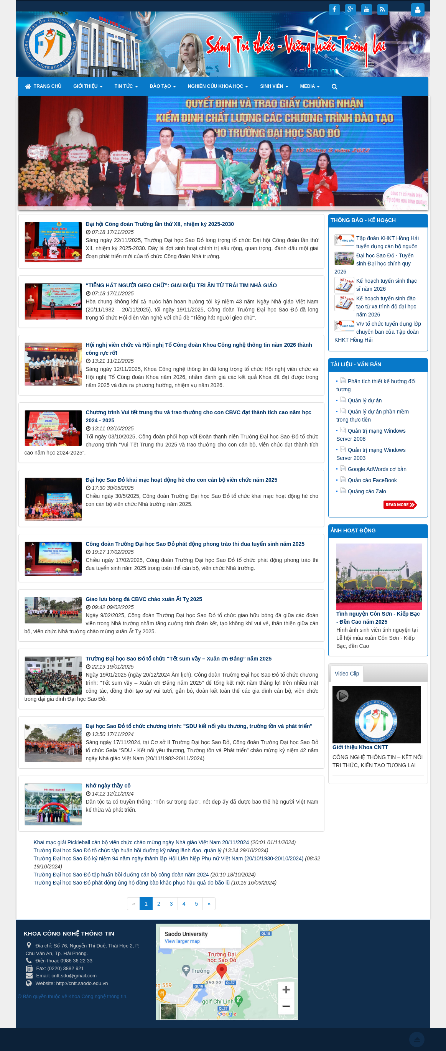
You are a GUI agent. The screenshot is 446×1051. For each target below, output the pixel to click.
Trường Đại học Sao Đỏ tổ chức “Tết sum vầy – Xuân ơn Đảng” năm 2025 (179, 659)
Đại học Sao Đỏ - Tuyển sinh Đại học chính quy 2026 (374, 263)
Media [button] (310, 89)
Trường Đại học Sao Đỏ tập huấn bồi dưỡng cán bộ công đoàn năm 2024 (121, 874)
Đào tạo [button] (163, 89)
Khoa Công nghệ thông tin (97, 996)
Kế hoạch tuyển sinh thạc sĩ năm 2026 (386, 285)
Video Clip (347, 673)
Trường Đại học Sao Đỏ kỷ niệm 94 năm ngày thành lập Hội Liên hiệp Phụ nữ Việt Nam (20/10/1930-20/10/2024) (169, 858)
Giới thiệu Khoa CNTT (360, 747)
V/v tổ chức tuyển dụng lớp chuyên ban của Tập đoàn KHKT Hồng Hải (377, 332)
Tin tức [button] (126, 89)
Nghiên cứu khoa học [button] (218, 89)
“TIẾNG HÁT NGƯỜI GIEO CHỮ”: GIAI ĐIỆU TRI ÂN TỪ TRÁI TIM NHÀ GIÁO (181, 285)
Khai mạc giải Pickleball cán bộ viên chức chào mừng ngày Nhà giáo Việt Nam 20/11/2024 (141, 842)
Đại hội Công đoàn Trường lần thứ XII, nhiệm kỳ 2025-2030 (160, 224)
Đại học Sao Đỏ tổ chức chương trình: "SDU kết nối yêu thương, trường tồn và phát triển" (199, 726)
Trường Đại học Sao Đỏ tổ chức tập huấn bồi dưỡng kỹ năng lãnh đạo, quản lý (128, 850)
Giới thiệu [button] (88, 89)
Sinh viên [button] (274, 89)
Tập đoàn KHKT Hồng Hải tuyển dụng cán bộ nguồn (387, 242)
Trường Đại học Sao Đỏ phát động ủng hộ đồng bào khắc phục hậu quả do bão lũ (132, 883)
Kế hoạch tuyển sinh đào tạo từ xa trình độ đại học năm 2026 (386, 306)
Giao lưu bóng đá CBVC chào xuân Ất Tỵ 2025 (144, 599)
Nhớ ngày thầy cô (108, 785)
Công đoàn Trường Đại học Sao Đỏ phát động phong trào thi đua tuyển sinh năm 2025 (195, 544)
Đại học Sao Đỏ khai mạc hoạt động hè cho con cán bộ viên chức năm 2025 (182, 480)
